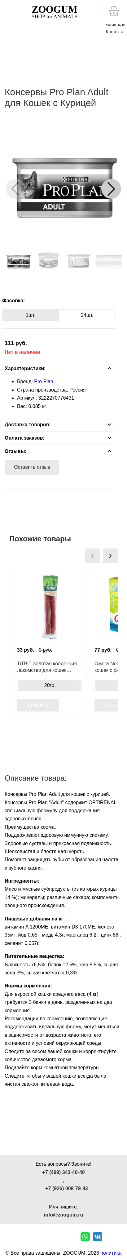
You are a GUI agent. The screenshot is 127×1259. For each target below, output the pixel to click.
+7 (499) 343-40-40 (63, 1172)
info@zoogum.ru (63, 1214)
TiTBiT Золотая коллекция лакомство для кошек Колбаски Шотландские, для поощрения (49, 667)
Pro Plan (43, 381)
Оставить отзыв (32, 467)
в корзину (38, 704)
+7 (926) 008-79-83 (66, 1188)
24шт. (87, 315)
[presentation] (92, 555)
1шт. (31, 315)
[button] (111, 189)
